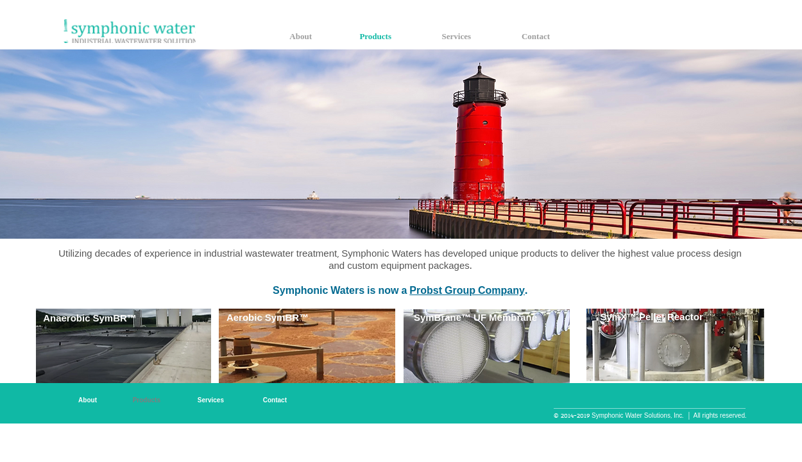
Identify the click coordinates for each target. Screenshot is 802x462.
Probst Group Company (467, 291)
